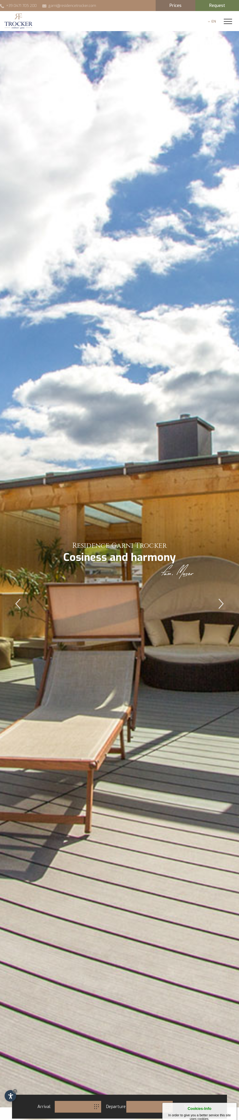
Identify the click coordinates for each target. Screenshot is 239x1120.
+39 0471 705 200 (18, 5)
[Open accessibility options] (10, 1096)
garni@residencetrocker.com (69, 5)
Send (191, 1106)
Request (217, 5)
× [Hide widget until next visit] (15, 1091)
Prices (175, 5)
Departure (115, 1106)
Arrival (44, 1106)
